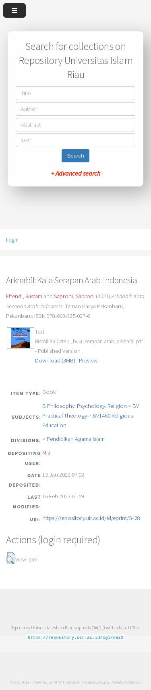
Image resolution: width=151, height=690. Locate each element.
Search (75, 156)
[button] (10, 558)
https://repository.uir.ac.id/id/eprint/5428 (91, 518)
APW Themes (65, 681)
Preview (88, 360)
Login (12, 239)
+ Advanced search (75, 173)
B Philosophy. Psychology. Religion (84, 405)
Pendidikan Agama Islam (76, 438)
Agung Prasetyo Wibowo (119, 681)
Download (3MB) (55, 360)
